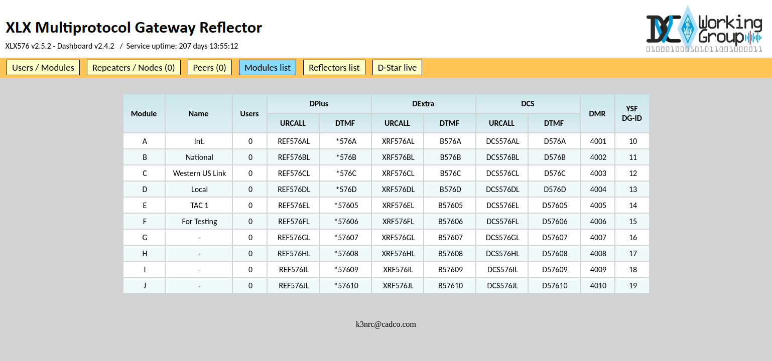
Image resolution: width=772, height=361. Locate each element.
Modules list (267, 67)
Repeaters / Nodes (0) (133, 67)
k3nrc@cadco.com (386, 324)
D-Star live (397, 67)
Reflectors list (334, 67)
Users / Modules (43, 67)
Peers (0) (209, 67)
